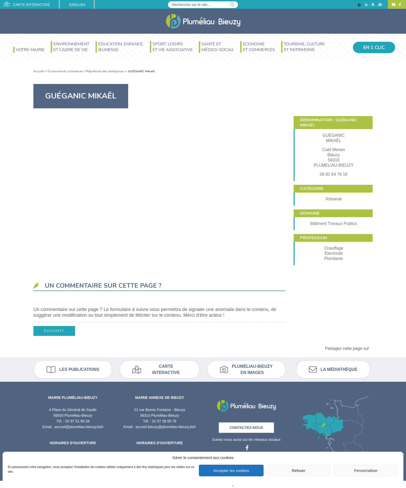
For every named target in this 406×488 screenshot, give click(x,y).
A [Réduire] (367, 5)
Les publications (73, 369)
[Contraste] (359, 5)
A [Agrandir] (380, 5)
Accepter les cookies (231, 470)
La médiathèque (333, 369)
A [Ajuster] (372, 5)
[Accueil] (203, 21)
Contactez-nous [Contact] (246, 428)
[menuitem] (29, 50)
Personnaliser (366, 470)
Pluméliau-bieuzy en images (246, 369)
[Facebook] (399, 5)
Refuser (299, 470)
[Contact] (393, 5)
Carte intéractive (27, 4)
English (77, 5)
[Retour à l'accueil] (246, 404)
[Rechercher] (232, 5)
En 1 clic (374, 47)
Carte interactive (156, 369)
